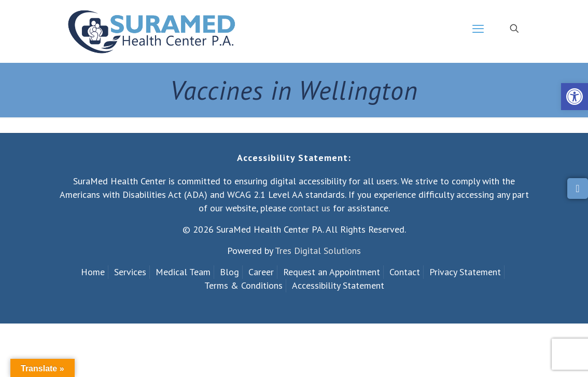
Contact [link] (404, 272)
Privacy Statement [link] (465, 272)
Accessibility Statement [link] (338, 285)
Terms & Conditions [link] (243, 285)
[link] (574, 96)
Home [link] (93, 272)
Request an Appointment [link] (331, 272)
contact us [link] (309, 208)
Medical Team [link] (183, 272)
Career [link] (261, 272)
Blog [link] (229, 272)
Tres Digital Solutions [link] (318, 251)
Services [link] (130, 272)
